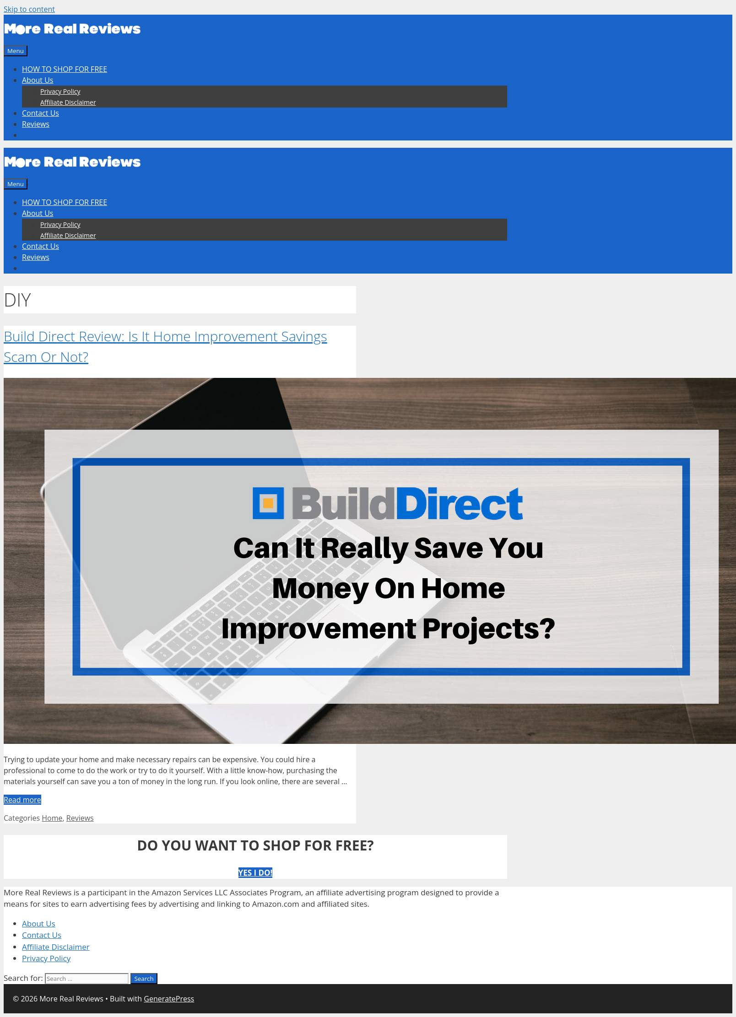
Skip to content (29, 9)
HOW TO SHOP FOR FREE (64, 69)
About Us (38, 80)
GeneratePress (169, 999)
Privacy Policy (60, 91)
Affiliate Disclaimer (68, 102)
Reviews (35, 124)
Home (52, 818)
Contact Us (40, 113)
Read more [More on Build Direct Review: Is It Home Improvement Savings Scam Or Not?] (22, 800)
